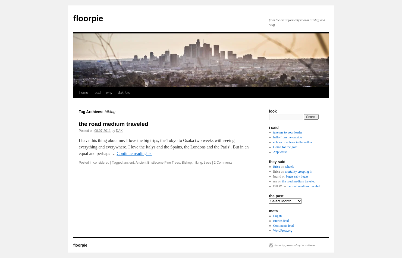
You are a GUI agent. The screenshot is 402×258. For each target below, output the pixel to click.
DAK (119, 131)
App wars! (280, 152)
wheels (289, 167)
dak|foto (124, 93)
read (97, 93)
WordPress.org (282, 230)
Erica (276, 167)
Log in (277, 216)
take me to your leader (287, 132)
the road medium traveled (113, 124)
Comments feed (283, 226)
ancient (128, 162)
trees (207, 162)
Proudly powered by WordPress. (295, 245)
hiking (198, 162)
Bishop (187, 162)
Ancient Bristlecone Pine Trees (158, 162)
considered (101, 162)
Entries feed (281, 221)
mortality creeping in (298, 171)
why (109, 93)
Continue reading (134, 153)
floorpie (88, 18)
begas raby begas (297, 176)
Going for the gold (285, 147)
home (83, 93)
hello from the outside (287, 137)
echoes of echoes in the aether (292, 142)
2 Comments (223, 162)
